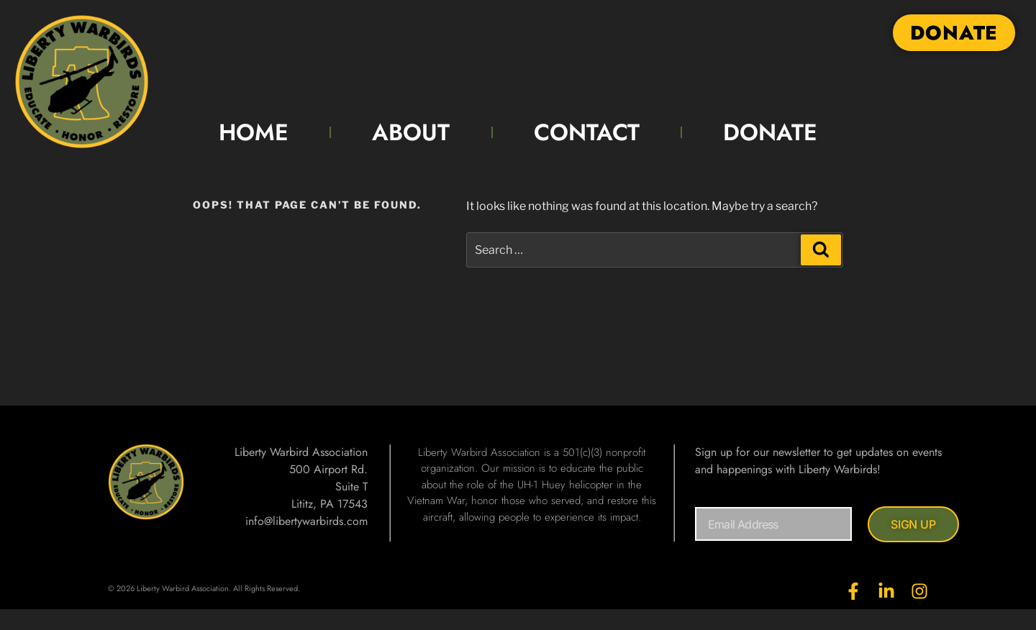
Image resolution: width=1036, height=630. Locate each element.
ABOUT (411, 132)
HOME (253, 132)
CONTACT (587, 132)
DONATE (770, 132)
